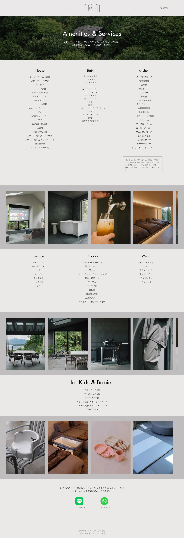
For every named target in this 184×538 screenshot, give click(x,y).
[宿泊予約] (164, 7)
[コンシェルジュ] (79, 503)
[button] (26, 7)
